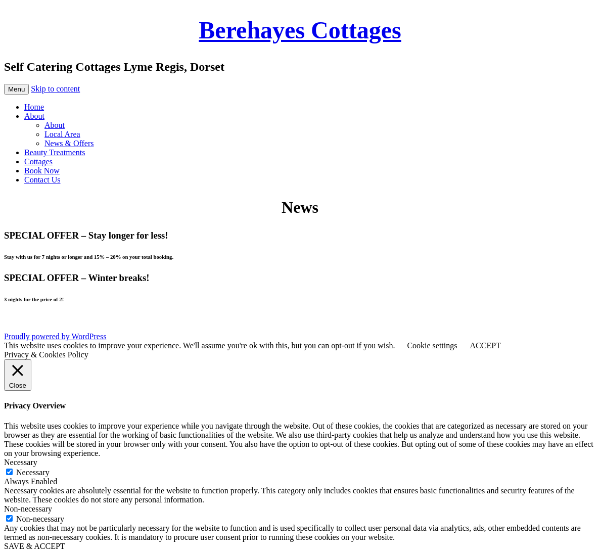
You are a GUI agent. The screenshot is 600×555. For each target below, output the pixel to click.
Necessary (33, 472)
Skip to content (55, 88)
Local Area (62, 134)
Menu (16, 89)
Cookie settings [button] (432, 345)
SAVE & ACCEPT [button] (34, 546)
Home (34, 107)
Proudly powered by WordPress (55, 336)
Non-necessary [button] (28, 508)
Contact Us (42, 179)
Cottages (38, 161)
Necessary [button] (20, 462)
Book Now (42, 170)
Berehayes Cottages (300, 30)
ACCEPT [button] (485, 345)
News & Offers (69, 143)
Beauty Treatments (54, 152)
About (34, 116)
